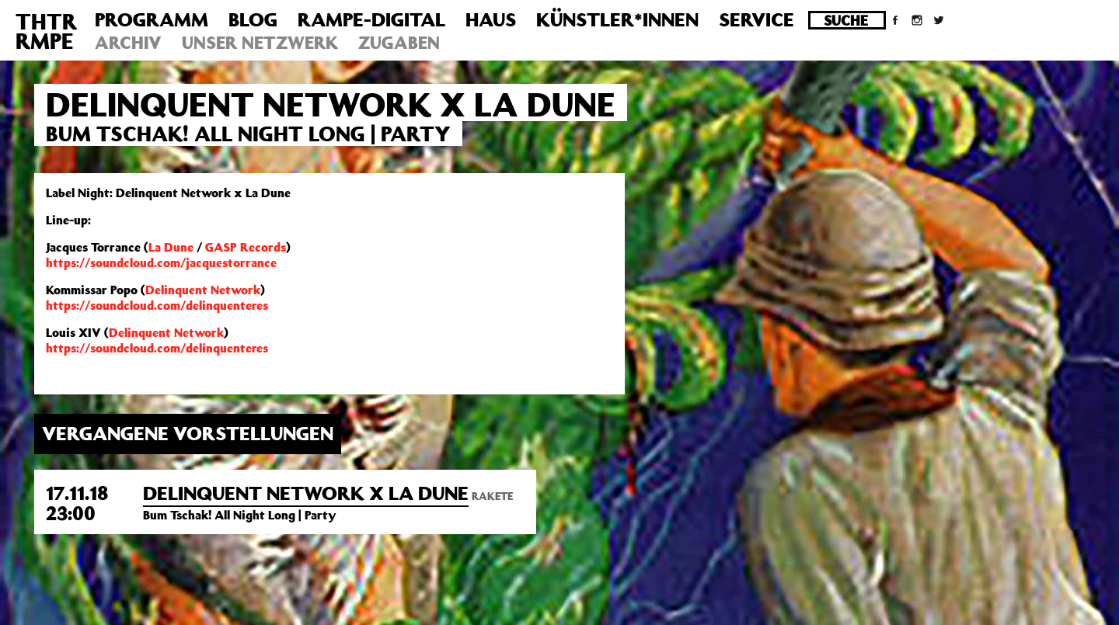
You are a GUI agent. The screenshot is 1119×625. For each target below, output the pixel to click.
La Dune (170, 247)
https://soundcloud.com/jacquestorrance (161, 262)
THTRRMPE (46, 31)
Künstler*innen (617, 19)
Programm (151, 19)
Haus (490, 19)
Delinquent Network (202, 289)
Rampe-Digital (371, 19)
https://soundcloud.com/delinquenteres (157, 305)
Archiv (128, 42)
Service (756, 19)
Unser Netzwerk (260, 42)
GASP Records (245, 247)
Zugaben (399, 42)
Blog (252, 19)
